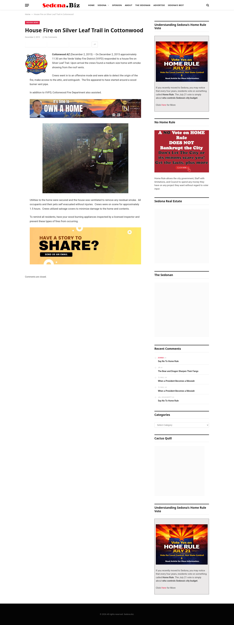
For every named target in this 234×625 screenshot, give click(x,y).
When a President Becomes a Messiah (176, 381)
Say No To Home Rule (168, 361)
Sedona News (32, 23)
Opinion (117, 5)
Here (163, 105)
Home (91, 5)
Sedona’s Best (176, 5)
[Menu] (27, 5)
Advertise (159, 5)
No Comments (50, 37)
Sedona (102, 5)
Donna (161, 358)
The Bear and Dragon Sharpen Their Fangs (178, 371)
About (128, 5)
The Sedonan (142, 5)
